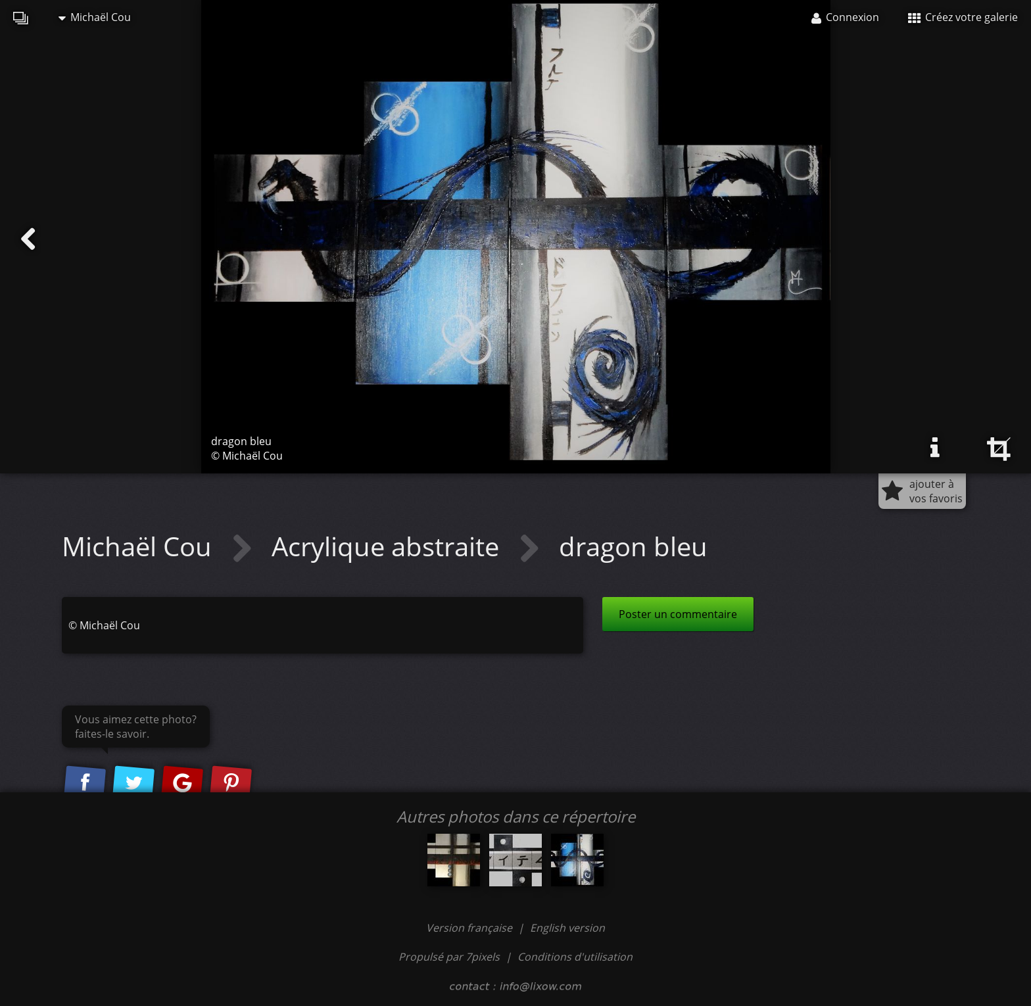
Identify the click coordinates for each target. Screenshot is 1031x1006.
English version (567, 928)
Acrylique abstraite (389, 546)
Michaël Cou (95, 17)
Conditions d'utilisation (575, 956)
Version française (470, 928)
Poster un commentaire (678, 614)
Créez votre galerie (963, 17)
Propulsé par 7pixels (449, 956)
